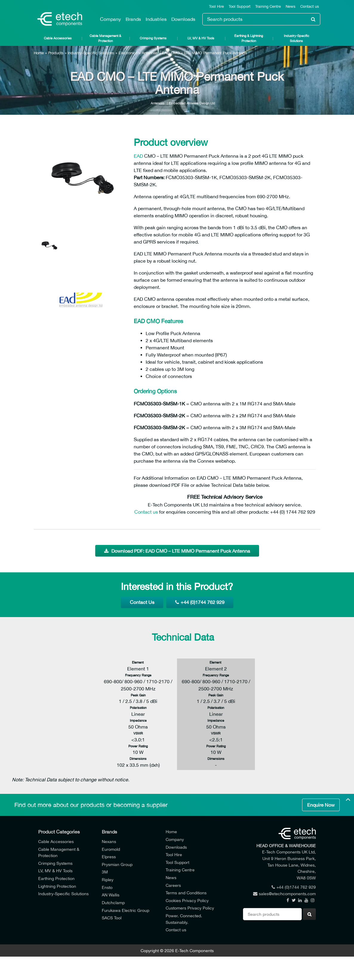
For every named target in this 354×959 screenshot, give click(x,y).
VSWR (138, 733)
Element (138, 662)
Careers (173, 885)
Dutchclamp (113, 902)
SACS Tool (111, 917)
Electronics (128, 53)
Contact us (309, 6)
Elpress (109, 856)
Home (39, 53)
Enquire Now (321, 805)
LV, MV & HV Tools (200, 38)
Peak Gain (138, 695)
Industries (156, 19)
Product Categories (59, 831)
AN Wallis (110, 894)
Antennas (150, 53)
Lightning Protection (57, 886)
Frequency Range (138, 675)
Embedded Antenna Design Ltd (192, 103)
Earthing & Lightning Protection (248, 38)
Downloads (183, 19)
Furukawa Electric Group (125, 910)
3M (105, 871)
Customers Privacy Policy (190, 907)
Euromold (111, 849)
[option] (81, 176)
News (290, 6)
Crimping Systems (153, 38)
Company (110, 19)
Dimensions (138, 758)
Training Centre (268, 6)
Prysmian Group (117, 864)
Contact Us (142, 602)
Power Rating (138, 746)
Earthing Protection (56, 878)
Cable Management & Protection (105, 38)
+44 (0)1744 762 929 (199, 602)
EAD (138, 156)
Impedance (138, 720)
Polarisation (138, 707)
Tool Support (239, 6)
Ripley (107, 879)
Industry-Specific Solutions (296, 38)
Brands (133, 19)
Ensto (107, 887)
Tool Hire (216, 6)
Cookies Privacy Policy (187, 900)
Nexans (109, 841)
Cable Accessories (58, 38)
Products (56, 53)
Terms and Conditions (186, 892)
